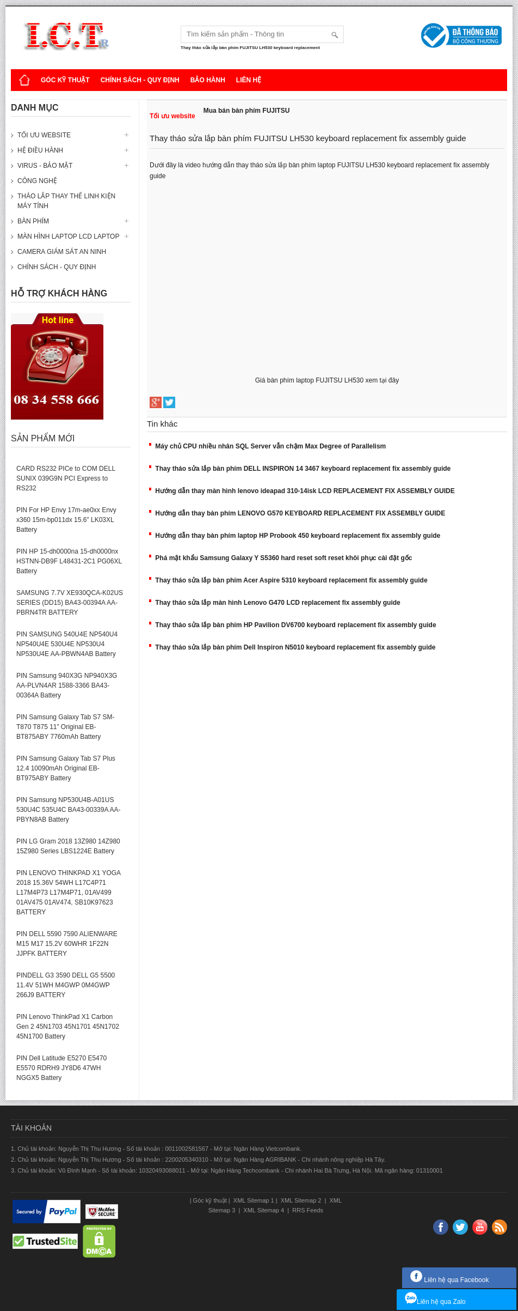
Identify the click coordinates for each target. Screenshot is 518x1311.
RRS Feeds (307, 1210)
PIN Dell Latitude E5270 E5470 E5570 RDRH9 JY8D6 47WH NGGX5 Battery (61, 1068)
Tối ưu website (44, 135)
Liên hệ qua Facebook (449, 1280)
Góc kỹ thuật (65, 80)
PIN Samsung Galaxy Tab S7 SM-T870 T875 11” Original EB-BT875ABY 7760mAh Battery (65, 727)
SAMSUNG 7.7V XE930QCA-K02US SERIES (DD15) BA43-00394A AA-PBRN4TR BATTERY (69, 602)
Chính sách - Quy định (140, 80)
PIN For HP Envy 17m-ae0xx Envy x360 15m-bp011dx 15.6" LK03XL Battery (66, 519)
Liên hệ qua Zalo (435, 1302)
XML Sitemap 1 (253, 1200)
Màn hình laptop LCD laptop (68, 236)
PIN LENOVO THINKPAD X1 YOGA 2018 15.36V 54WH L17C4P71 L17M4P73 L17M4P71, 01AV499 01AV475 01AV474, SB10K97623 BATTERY (68, 892)
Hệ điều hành (40, 150)
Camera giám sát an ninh (61, 252)
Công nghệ (37, 181)
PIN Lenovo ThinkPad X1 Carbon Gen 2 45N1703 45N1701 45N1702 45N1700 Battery (67, 1026)
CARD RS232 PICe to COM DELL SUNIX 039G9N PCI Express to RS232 (65, 478)
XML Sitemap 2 (301, 1200)
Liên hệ (248, 80)
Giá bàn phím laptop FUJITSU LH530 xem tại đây (327, 380)
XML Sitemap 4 (264, 1210)
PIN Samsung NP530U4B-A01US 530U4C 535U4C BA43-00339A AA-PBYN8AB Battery (68, 809)
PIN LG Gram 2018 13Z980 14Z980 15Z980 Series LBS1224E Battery (68, 846)
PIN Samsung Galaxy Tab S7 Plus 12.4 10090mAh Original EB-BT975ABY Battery (65, 768)
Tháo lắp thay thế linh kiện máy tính (66, 201)
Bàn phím (33, 221)
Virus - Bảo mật (44, 165)
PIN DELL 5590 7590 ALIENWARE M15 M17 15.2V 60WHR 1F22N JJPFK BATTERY (67, 943)
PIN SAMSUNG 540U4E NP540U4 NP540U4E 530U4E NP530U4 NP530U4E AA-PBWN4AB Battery (67, 644)
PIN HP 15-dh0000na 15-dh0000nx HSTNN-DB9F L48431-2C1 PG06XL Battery (69, 561)
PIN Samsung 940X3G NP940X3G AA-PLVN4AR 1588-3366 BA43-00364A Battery (66, 685)
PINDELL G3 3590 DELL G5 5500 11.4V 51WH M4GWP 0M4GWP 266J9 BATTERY (65, 985)
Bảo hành (207, 80)
